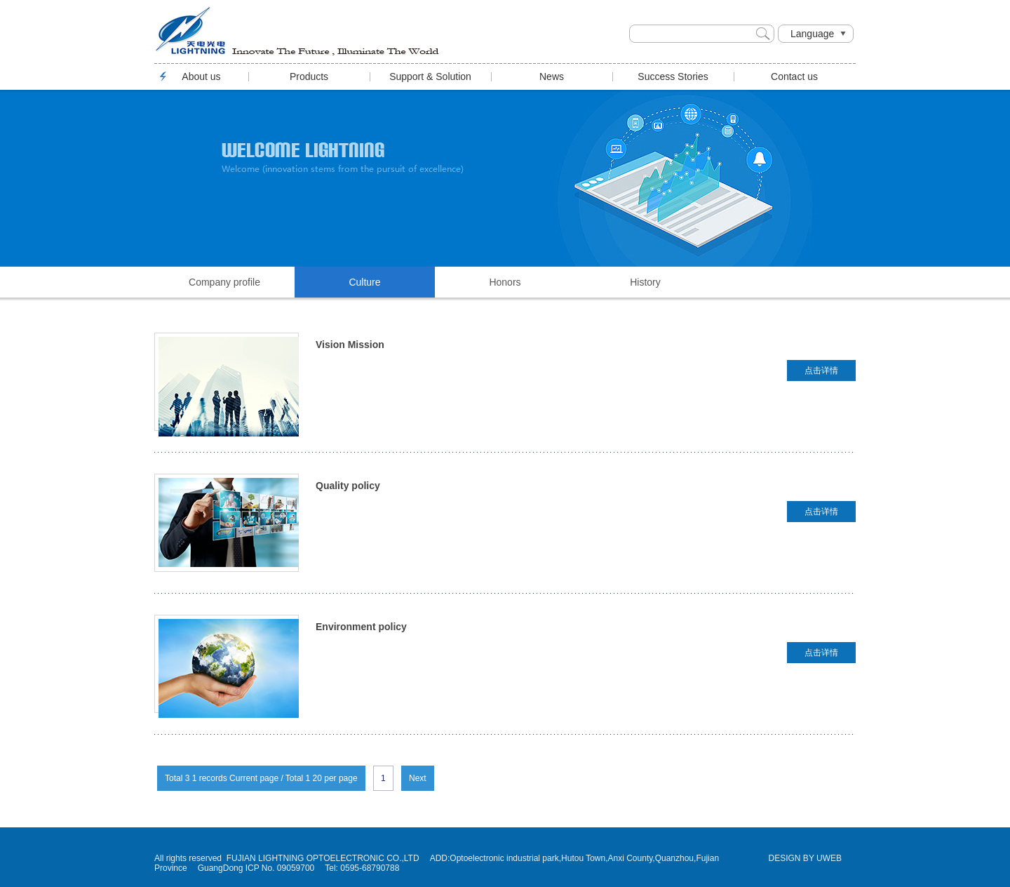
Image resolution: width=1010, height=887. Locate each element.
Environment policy (361, 626)
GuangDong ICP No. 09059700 (256, 868)
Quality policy (348, 485)
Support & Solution (430, 76)
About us (201, 76)
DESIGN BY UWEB (805, 858)
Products (309, 76)
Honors (504, 282)
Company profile (224, 282)
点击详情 (821, 370)
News (551, 76)
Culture (364, 282)
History (645, 282)
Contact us (794, 76)
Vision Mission (350, 344)
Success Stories (673, 76)
